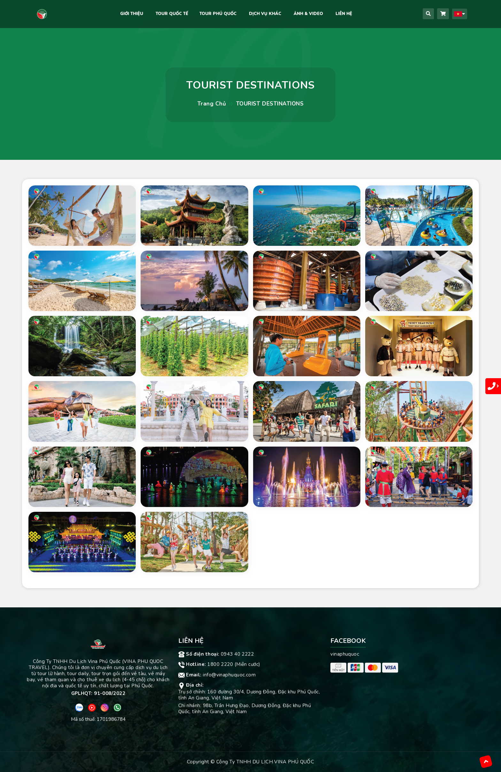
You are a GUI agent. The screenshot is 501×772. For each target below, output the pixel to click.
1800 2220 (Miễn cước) (219, 664)
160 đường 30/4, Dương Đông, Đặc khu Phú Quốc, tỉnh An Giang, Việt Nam (249, 695)
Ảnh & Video (308, 14)
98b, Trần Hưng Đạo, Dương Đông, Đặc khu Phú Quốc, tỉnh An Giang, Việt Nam (244, 708)
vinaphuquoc (344, 654)
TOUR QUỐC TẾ (172, 14)
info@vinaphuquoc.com (217, 675)
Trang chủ (211, 103)
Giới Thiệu (131, 14)
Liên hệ (343, 14)
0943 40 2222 (216, 654)
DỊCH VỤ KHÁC (265, 14)
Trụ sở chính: (192, 692)
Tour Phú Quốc (217, 14)
